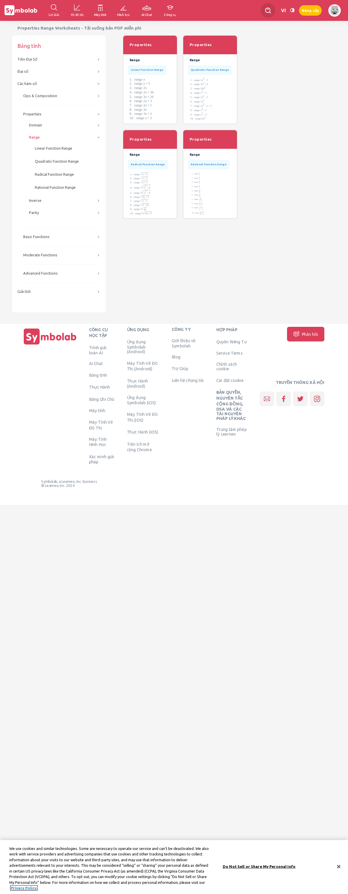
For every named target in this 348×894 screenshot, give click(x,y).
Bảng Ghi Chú (101, 399)
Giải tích (24, 291)
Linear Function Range (53, 148)
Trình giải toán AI (98, 350)
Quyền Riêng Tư (231, 341)
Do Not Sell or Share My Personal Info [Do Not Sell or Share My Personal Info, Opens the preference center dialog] (259, 870)
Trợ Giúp (180, 368)
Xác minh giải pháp (101, 459)
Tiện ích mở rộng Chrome (139, 447)
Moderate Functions (40, 255)
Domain (35, 125)
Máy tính (97, 410)
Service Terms (229, 353)
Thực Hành (99, 387)
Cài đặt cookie (229, 380)
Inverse (35, 200)
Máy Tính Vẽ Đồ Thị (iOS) (142, 417)
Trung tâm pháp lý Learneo (231, 431)
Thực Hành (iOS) (142, 432)
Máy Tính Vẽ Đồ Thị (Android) (142, 366)
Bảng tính (98, 375)
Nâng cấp (310, 10)
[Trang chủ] (50, 344)
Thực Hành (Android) (137, 383)
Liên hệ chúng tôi (188, 380)
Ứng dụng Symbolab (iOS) (141, 400)
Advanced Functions (40, 273)
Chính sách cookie (226, 366)
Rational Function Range (55, 187)
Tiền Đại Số (27, 59)
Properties (32, 114)
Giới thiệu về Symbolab (183, 343)
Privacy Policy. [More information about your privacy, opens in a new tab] (24, 892)
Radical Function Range (54, 174)
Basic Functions (36, 237)
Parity (34, 213)
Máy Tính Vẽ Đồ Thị (101, 425)
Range (34, 137)
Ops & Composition (40, 96)
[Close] (338, 870)
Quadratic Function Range (57, 161)
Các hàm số (27, 83)
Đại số (22, 71)
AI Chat (96, 363)
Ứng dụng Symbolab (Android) (136, 346)
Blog (176, 356)
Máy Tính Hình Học (98, 442)
